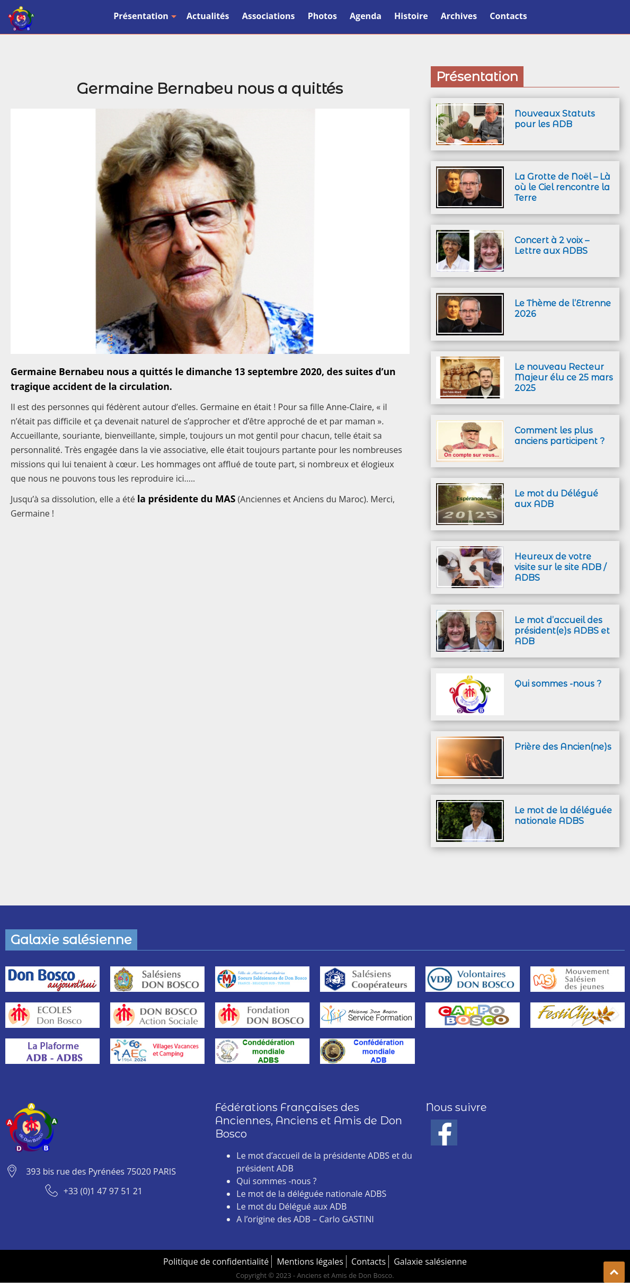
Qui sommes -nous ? (557, 684)
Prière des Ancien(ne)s (562, 747)
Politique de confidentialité (216, 1261)
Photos (322, 16)
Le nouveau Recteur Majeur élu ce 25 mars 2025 (563, 377)
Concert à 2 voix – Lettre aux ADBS (551, 245)
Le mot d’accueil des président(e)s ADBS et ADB (562, 630)
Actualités (208, 16)
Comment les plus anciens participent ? (559, 435)
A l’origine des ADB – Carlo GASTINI (305, 1219)
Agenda (365, 16)
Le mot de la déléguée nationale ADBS (563, 815)
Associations (268, 16)
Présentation (143, 16)
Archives (459, 16)
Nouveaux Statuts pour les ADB (554, 119)
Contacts (508, 16)
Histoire (411, 16)
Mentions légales (310, 1261)
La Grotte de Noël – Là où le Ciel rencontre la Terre (562, 187)
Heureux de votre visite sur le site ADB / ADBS (560, 567)
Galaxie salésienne (430, 1261)
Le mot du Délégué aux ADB (291, 1206)
